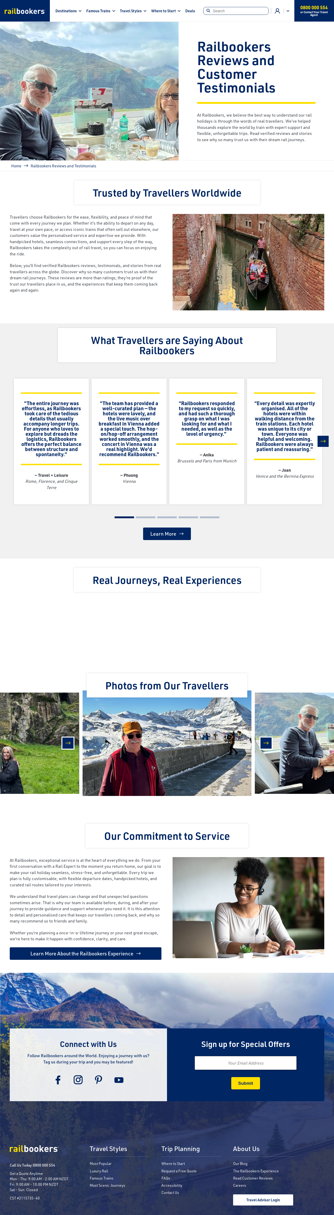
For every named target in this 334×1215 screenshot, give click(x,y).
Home (16, 165)
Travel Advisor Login (263, 1199)
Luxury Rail (99, 1170)
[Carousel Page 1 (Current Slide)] (124, 517)
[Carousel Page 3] (167, 517)
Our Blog (240, 1163)
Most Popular (101, 1163)
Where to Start (163, 10)
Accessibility (171, 1185)
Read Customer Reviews (253, 1178)
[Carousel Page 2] (145, 517)
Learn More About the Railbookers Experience (81, 953)
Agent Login (277, 10)
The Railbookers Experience (256, 1170)
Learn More (163, 533)
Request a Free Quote (179, 1170)
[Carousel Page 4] (188, 517)
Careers (239, 1185)
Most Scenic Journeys (107, 1185)
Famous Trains (98, 10)
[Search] (235, 11)
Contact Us (170, 1192)
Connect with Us (88, 1044)
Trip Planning (180, 1149)
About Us (246, 1149)
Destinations (66, 10)
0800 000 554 (44, 1165)
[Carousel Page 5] (209, 517)
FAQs (165, 1178)
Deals (190, 10)
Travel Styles (131, 10)
